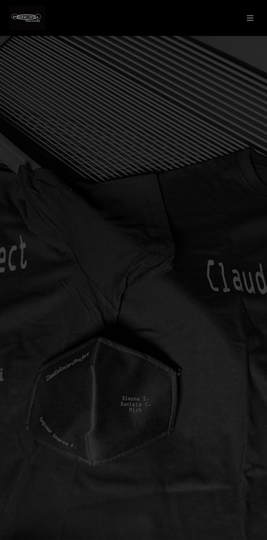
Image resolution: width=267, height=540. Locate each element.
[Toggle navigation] (250, 18)
